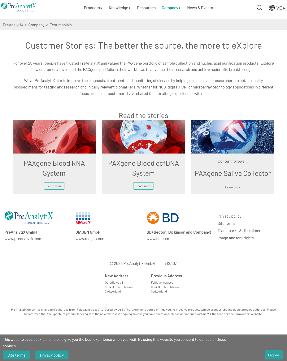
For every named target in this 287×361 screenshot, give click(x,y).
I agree (273, 355)
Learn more (54, 186)
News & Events (200, 7)
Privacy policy (229, 216)
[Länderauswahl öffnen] (274, 7)
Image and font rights (236, 237)
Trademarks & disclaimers (240, 230)
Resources (146, 7)
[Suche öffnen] (259, 8)
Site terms (227, 223)
